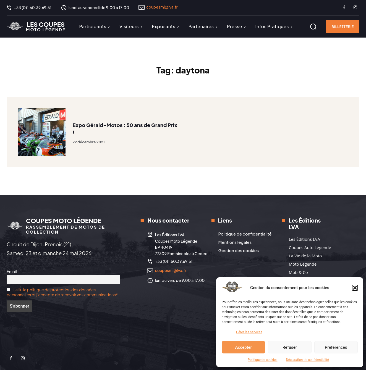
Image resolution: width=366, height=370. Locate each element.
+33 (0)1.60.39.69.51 (173, 261)
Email (12, 271)
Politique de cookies (262, 360)
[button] (355, 287)
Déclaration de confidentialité (307, 360)
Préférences (336, 347)
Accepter (243, 347)
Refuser (290, 347)
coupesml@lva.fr (161, 6)
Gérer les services (249, 332)
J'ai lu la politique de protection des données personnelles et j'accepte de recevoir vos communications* (62, 292)
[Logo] (36, 26)
